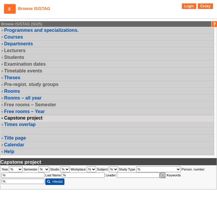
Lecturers (15, 50)
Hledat (55, 182)
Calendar (14, 144)
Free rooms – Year (24, 111)
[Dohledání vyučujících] (163, 175)
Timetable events (23, 70)
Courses (13, 36)
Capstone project (23, 118)
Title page (15, 137)
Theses (12, 77)
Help (9, 151)
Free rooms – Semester (30, 104)
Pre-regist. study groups (31, 84)
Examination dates (25, 64)
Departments (18, 43)
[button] (10, 9)
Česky (205, 6)
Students (14, 57)
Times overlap (20, 124)
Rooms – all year (22, 97)
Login (189, 6)
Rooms (12, 91)
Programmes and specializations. (41, 30)
